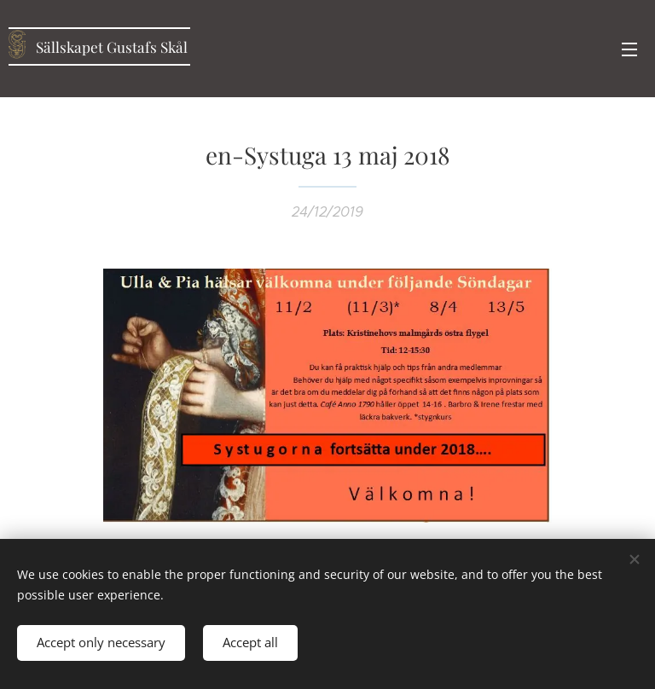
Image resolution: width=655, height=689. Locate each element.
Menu (629, 49)
